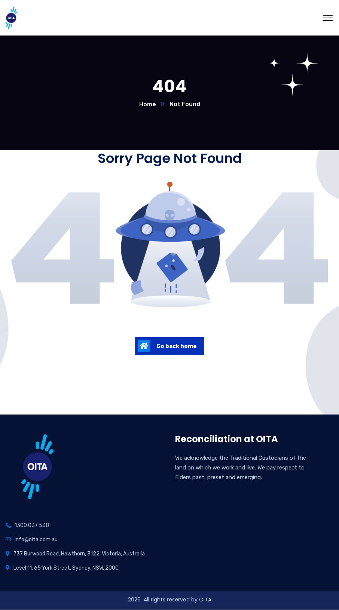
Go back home (167, 346)
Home (147, 104)
